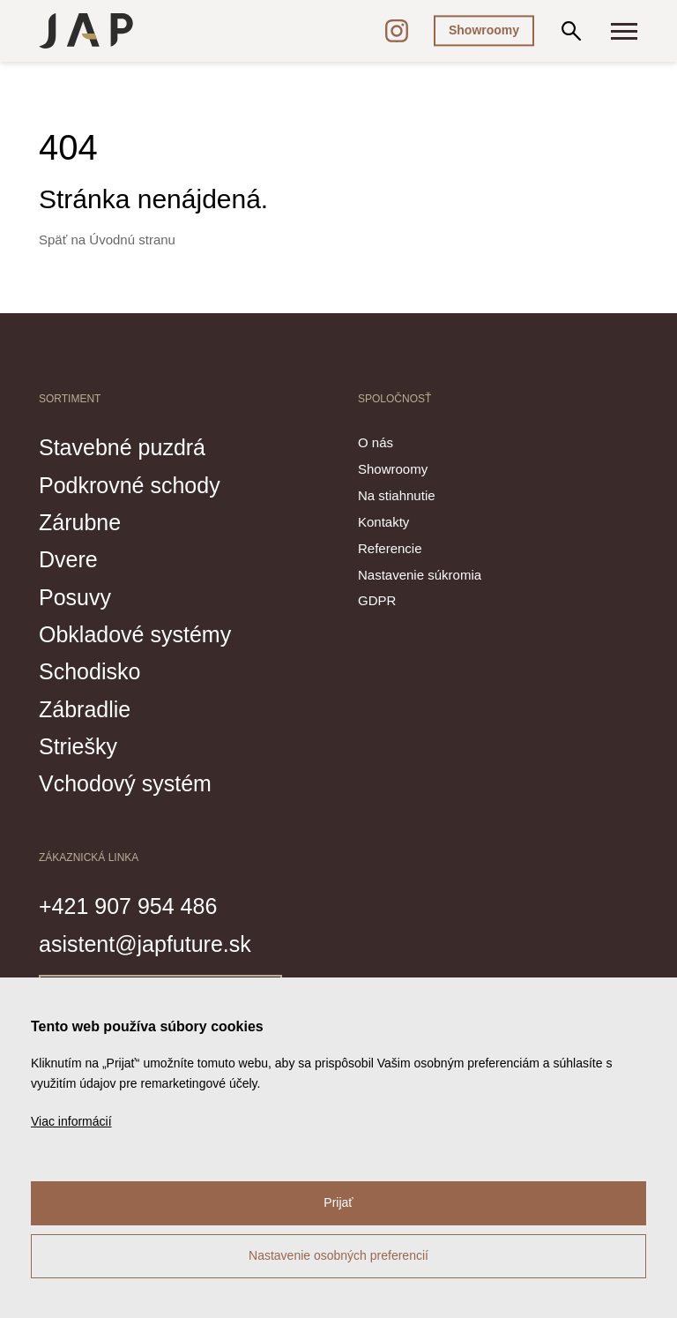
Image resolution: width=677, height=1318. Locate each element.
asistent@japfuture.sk (145, 944)
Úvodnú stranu (132, 239)
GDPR (377, 600)
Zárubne (80, 522)
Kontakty (383, 521)
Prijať (338, 1202)
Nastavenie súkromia (419, 574)
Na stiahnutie (396, 495)
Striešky (78, 746)
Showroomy (484, 30)
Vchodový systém (125, 783)
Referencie (390, 548)
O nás (375, 442)
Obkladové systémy (135, 634)
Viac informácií (71, 1121)
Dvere (68, 559)
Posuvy (75, 597)
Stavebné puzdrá (122, 447)
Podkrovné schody (129, 485)
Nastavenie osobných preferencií (338, 1255)
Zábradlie (84, 709)
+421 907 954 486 (128, 906)
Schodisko (89, 671)
